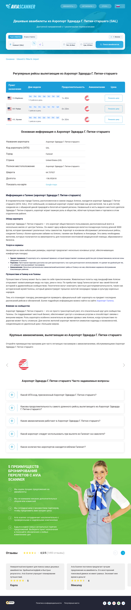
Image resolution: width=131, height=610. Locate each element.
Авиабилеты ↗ (69, 6)
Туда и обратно (15, 37)
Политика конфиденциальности (49, 602)
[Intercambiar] (34, 43)
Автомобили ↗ (88, 6)
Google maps (51, 185)
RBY (16, 109)
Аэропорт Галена (105, 301)
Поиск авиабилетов (109, 44)
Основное (10, 59)
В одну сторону (29, 37)
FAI (17, 98)
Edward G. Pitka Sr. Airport (28, 59)
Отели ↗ (105, 6)
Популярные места (71, 602)
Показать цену (113, 98)
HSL (17, 120)
